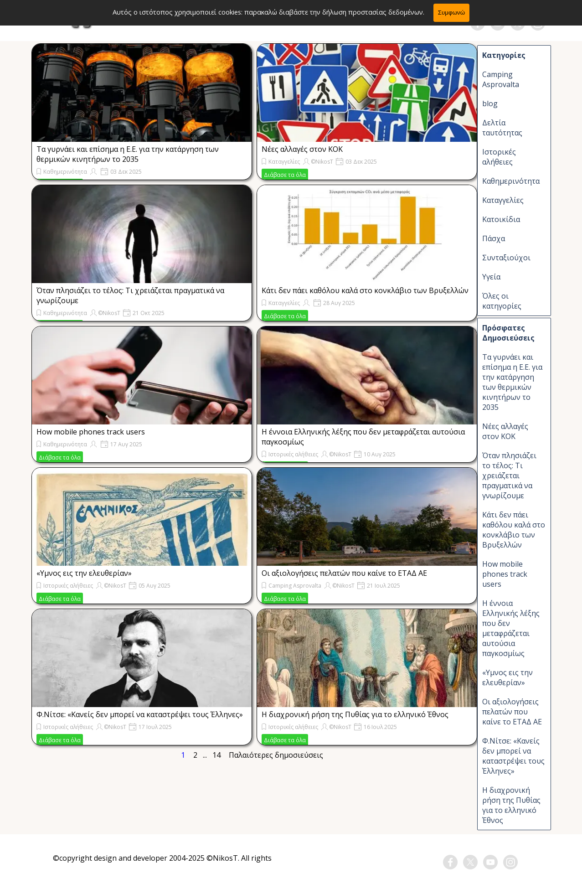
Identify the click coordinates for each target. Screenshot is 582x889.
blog (490, 103)
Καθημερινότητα (65, 172)
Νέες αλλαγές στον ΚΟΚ (302, 149)
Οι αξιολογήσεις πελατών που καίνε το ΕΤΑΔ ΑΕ (344, 573)
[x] (517, 23)
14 (218, 755)
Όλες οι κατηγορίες (501, 301)
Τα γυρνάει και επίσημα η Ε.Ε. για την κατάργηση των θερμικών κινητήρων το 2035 (127, 154)
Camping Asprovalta (294, 585)
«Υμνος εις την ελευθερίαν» (84, 573)
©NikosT (322, 161)
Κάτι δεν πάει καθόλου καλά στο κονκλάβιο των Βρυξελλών (365, 290)
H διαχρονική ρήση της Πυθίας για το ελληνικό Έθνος (355, 714)
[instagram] (537, 23)
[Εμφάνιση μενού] (44, 19)
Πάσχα (493, 238)
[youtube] (497, 23)
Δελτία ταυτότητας (502, 128)
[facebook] (477, 23)
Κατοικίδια (501, 219)
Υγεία (491, 277)
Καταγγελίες (284, 161)
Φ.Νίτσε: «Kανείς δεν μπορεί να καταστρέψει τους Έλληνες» (139, 714)
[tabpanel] (162, 863)
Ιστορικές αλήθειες (293, 454)
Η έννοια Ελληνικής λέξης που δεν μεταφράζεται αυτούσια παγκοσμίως (511, 628)
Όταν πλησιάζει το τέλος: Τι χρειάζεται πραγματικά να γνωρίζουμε (509, 475)
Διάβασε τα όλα (285, 175)
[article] (141, 111)
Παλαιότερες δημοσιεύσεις (276, 755)
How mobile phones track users (90, 432)
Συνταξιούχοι (506, 258)
